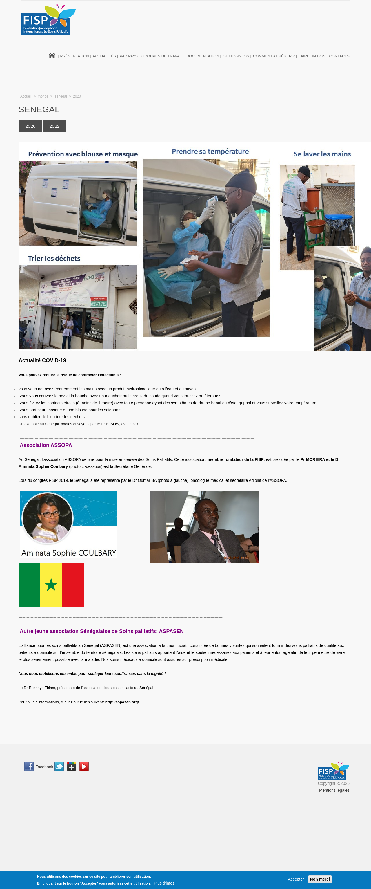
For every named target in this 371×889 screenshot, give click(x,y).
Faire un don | (313, 56)
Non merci (320, 879)
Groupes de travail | (163, 56)
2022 (54, 126)
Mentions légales (334, 790)
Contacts (339, 56)
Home (52, 55)
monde (43, 96)
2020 (77, 96)
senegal (61, 96)
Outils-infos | (237, 56)
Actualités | (105, 56)
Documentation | (203, 56)
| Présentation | (74, 56)
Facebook (44, 766)
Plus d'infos (164, 883)
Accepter (296, 879)
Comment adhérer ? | (275, 56)
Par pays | (130, 56)
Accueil (26, 96)
